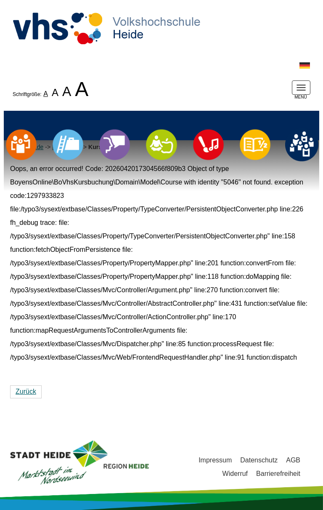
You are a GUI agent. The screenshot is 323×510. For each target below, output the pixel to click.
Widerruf (235, 473)
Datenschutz (259, 460)
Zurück (26, 391)
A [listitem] (45, 93)
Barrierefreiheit (278, 473)
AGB (293, 460)
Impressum (215, 460)
